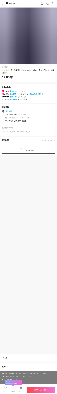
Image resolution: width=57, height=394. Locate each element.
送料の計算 (22, 114)
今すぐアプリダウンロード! (18, 376)
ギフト (21, 391)
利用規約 (11, 373)
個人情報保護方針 (21, 373)
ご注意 (28, 358)
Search (47, 4)
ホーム (31, 376)
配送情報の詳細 (7, 128)
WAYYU (13, 3)
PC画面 (43, 373)
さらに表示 (30, 150)
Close (20, 381)
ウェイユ (5, 70)
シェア (13, 391)
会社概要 (4, 373)
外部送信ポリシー (33, 373)
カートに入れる (41, 390)
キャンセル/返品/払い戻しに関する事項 (15, 132)
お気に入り (5, 391)
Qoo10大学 (5, 376)
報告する (28, 367)
